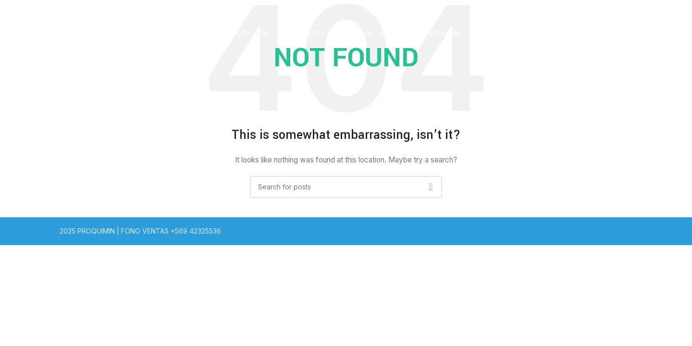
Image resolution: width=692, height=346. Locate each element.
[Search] (346, 187)
